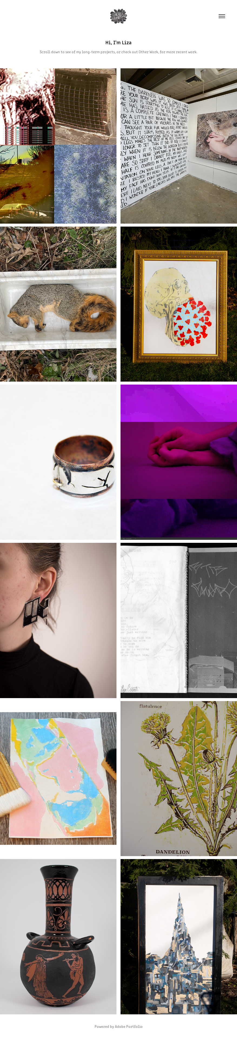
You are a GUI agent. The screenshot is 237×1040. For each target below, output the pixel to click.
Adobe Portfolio (129, 1026)
